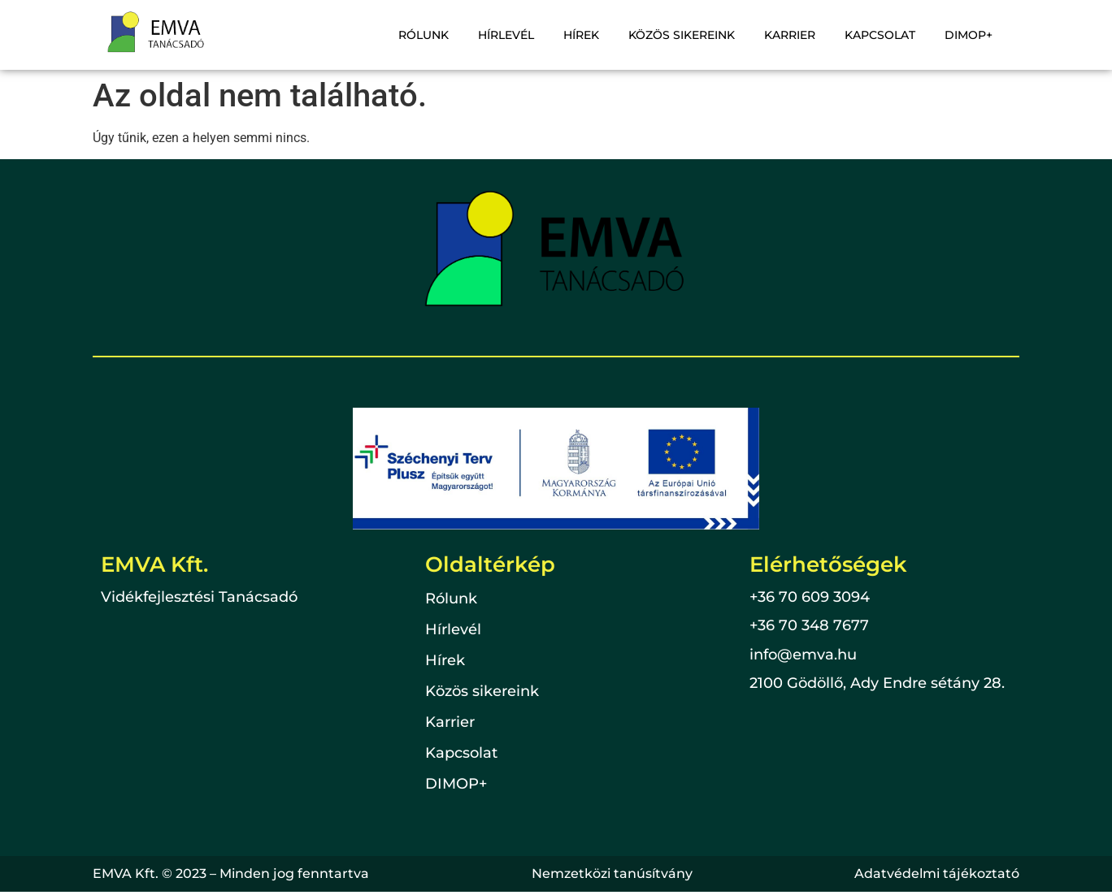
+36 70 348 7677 (809, 625)
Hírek (581, 35)
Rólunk (423, 35)
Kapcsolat (880, 35)
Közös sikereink (681, 35)
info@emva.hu (803, 655)
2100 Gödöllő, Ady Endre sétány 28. (877, 683)
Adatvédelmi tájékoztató (936, 873)
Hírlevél (506, 35)
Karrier (789, 35)
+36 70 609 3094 (809, 597)
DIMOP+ (969, 35)
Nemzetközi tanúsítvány (612, 873)
